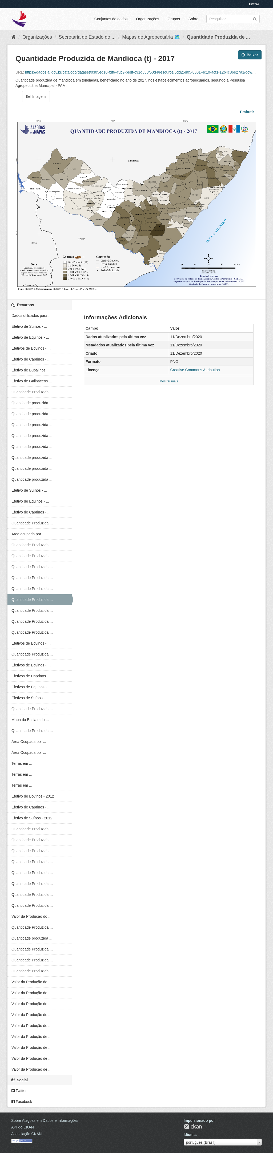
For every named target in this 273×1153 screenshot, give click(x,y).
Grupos (174, 19)
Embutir (246, 112)
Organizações (147, 19)
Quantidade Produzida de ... (218, 37)
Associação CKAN (26, 1134)
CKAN (193, 1126)
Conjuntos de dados (111, 19)
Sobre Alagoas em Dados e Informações (44, 1120)
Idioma (190, 1134)
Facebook (21, 1101)
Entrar (254, 4)
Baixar (250, 55)
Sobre (193, 19)
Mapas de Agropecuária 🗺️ (151, 37)
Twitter (19, 1091)
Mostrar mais (169, 381)
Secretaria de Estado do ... (87, 37)
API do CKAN (22, 1127)
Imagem (36, 96)
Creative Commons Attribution (195, 370)
